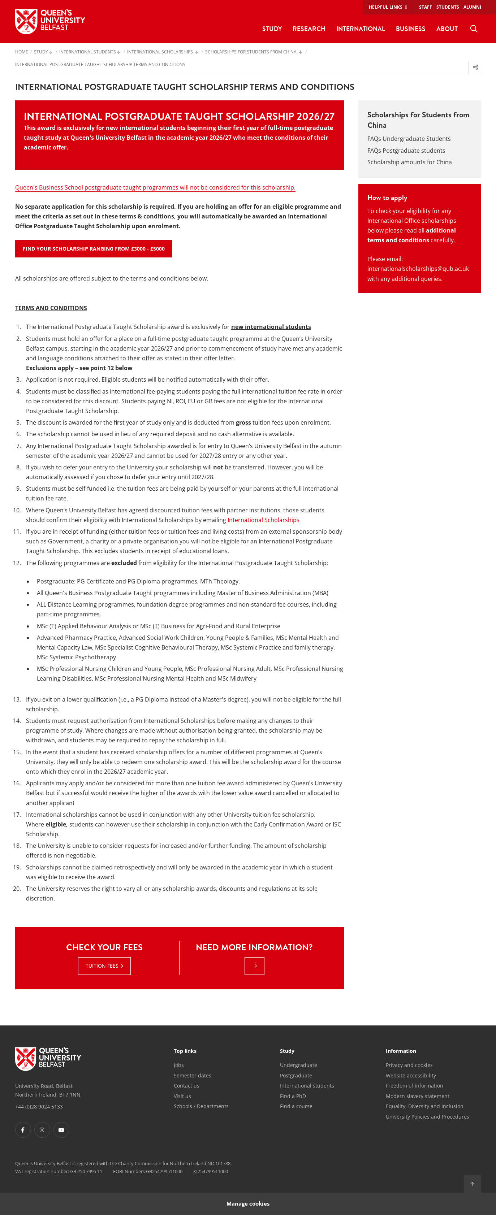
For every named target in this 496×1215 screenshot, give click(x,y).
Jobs (179, 1065)
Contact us (186, 1085)
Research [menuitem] (309, 28)
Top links (185, 1051)
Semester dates (192, 1075)
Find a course (296, 1106)
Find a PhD (293, 1096)
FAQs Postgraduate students (406, 151)
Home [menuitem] (21, 52)
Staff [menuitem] (425, 7)
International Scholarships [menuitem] (160, 52)
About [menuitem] (447, 28)
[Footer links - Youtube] (61, 1130)
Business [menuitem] (411, 28)
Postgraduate (296, 1075)
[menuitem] (474, 29)
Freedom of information (414, 1085)
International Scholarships (263, 520)
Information (401, 1051)
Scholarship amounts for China (409, 162)
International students (307, 1085)
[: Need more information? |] (254, 966)
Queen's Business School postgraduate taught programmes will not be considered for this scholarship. (155, 187)
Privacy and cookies (409, 1065)
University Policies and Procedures (427, 1116)
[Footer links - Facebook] (23, 1130)
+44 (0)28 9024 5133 (39, 1106)
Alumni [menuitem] (472, 7)
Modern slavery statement (417, 1096)
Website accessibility (411, 1075)
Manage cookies (248, 1203)
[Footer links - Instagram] (42, 1130)
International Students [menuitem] (87, 52)
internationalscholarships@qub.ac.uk (418, 269)
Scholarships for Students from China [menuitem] (251, 52)
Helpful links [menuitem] (385, 7)
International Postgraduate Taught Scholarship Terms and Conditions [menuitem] (100, 65)
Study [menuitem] (272, 28)
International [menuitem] (360, 28)
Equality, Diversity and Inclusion (424, 1106)
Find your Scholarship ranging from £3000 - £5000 (94, 248)
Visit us (182, 1096)
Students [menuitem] (447, 7)
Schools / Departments (201, 1106)
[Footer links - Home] (48, 1059)
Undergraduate (298, 1065)
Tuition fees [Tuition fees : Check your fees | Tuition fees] (102, 965)
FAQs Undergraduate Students (409, 139)
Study (287, 1051)
